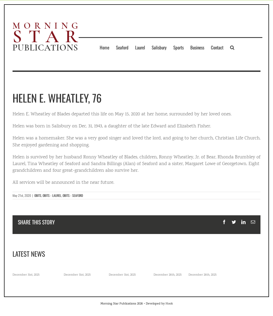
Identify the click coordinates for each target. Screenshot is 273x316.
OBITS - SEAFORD (73, 195)
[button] (232, 47)
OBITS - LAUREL (52, 195)
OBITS (37, 195)
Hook (169, 304)
